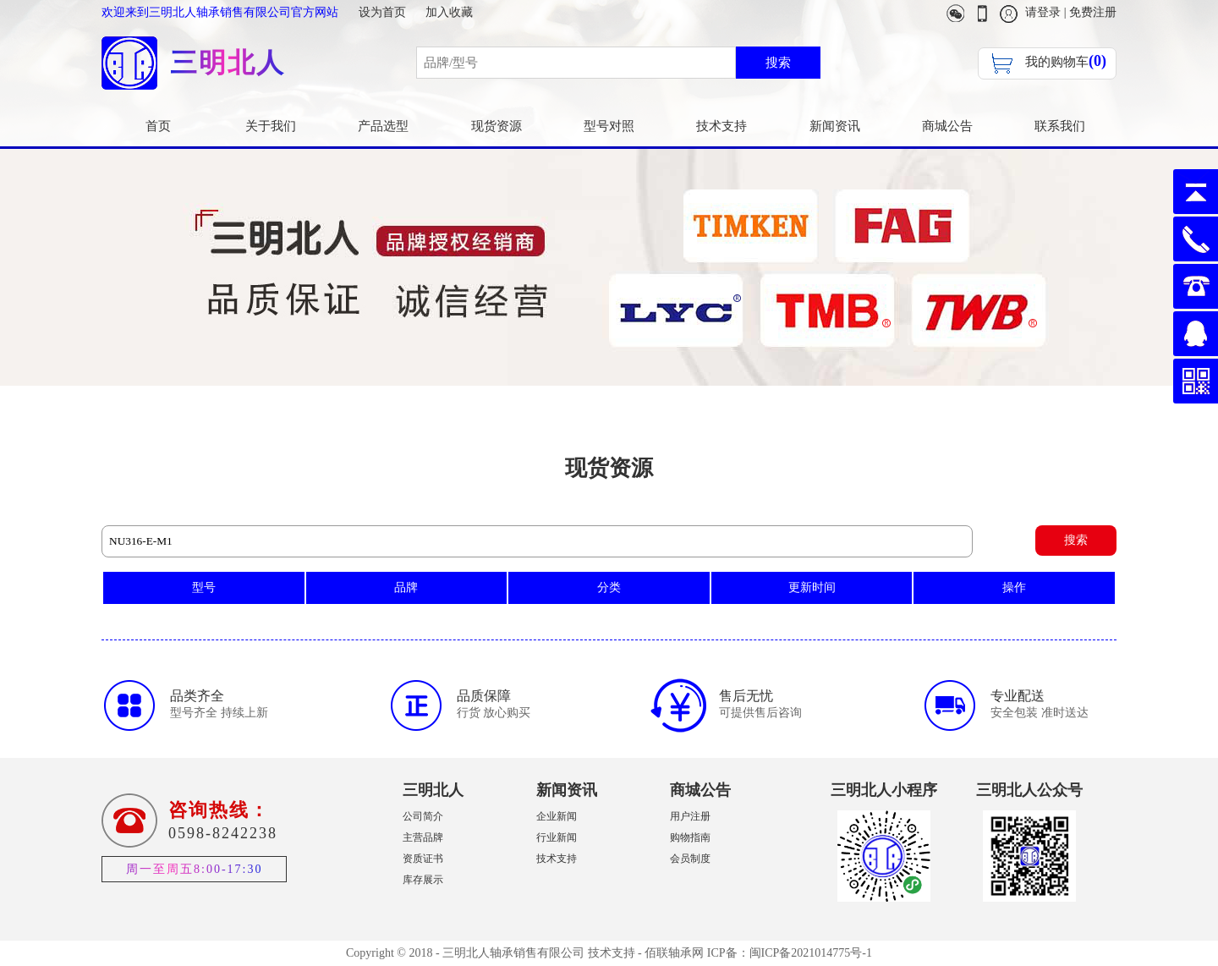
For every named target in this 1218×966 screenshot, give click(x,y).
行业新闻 (556, 837)
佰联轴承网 (674, 953)
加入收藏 (449, 12)
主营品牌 (423, 837)
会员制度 (690, 858)
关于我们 (270, 126)
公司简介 (423, 816)
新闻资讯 (834, 126)
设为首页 (382, 12)
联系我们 (1059, 126)
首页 (158, 126)
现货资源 (496, 126)
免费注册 (1092, 12)
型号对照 (609, 126)
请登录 (1043, 12)
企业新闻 (556, 816)
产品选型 (383, 126)
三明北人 (433, 790)
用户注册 (690, 816)
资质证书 (423, 858)
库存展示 (423, 880)
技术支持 (721, 126)
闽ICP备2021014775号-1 (810, 953)
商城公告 (947, 126)
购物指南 (690, 837)
